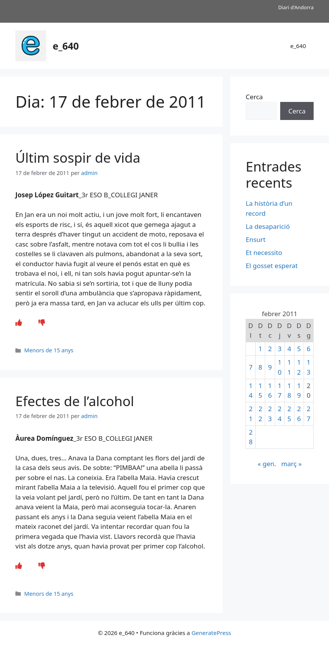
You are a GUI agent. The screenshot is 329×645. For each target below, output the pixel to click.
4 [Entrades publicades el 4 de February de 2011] (289, 348)
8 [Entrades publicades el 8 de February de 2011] (260, 367)
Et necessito (264, 252)
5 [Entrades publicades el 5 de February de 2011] (299, 348)
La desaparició (268, 226)
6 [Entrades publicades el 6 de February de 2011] (309, 348)
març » (291, 463)
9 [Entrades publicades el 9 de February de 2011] (270, 367)
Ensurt (256, 239)
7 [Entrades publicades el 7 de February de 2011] (251, 367)
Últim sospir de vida (77, 157)
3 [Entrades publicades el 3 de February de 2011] (280, 348)
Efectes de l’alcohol (74, 401)
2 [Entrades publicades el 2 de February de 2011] (270, 348)
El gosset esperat (272, 265)
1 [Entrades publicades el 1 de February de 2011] (260, 348)
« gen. (267, 463)
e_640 (66, 45)
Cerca (254, 96)
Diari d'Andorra (296, 7)
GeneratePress (211, 633)
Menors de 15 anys (48, 350)
